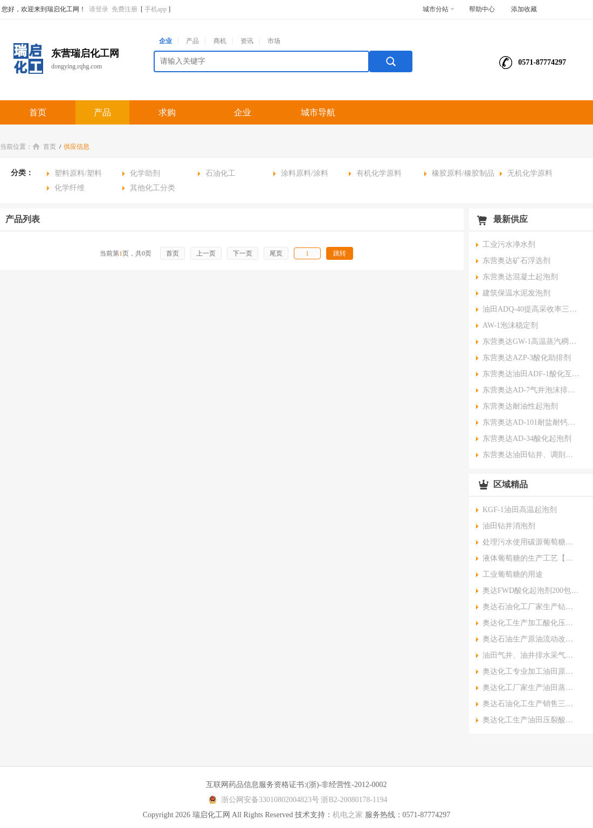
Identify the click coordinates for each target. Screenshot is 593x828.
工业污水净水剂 (508, 244)
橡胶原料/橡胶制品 (463, 173)
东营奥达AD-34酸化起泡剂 (526, 438)
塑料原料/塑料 (78, 173)
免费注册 (124, 9)
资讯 (246, 41)
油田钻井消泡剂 (508, 526)
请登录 (98, 9)
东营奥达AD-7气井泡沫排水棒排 (531, 390)
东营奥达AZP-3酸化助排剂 (526, 358)
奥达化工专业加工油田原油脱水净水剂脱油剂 (531, 671)
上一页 (206, 253)
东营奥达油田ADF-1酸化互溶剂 (531, 374)
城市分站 (438, 9)
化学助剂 (145, 173)
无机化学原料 (530, 173)
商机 (219, 41)
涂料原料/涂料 (304, 173)
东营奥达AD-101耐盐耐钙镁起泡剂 (531, 422)
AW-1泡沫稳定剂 (510, 325)
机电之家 (348, 815)
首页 (37, 112)
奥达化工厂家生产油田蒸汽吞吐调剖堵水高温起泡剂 (531, 688)
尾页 (276, 253)
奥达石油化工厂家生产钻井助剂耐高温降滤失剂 (531, 607)
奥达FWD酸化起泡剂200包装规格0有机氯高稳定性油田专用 (531, 590)
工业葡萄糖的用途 (512, 574)
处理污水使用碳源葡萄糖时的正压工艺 (531, 542)
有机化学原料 (379, 173)
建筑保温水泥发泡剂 (516, 293)
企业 (165, 41)
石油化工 (220, 173)
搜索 (390, 61)
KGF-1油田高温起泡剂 (519, 510)
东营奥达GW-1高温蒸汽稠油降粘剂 (531, 341)
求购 (167, 112)
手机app (155, 9)
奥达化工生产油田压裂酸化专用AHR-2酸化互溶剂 (531, 720)
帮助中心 (482, 9)
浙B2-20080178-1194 (354, 800)
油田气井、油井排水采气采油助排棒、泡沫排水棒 (531, 655)
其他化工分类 (152, 188)
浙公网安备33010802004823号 (262, 800)
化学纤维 (69, 188)
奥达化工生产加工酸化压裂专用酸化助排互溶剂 (531, 623)
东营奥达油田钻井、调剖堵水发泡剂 (531, 455)
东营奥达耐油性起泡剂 (520, 406)
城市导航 (318, 112)
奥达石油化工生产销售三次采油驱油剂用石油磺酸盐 (531, 704)
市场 (273, 41)
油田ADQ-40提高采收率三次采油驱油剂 (531, 309)
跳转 (339, 253)
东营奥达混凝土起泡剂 (520, 277)
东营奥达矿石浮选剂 (516, 261)
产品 (192, 41)
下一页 (242, 253)
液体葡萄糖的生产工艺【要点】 (531, 558)
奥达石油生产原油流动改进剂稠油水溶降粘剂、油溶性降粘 (531, 639)
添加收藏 (524, 9)
